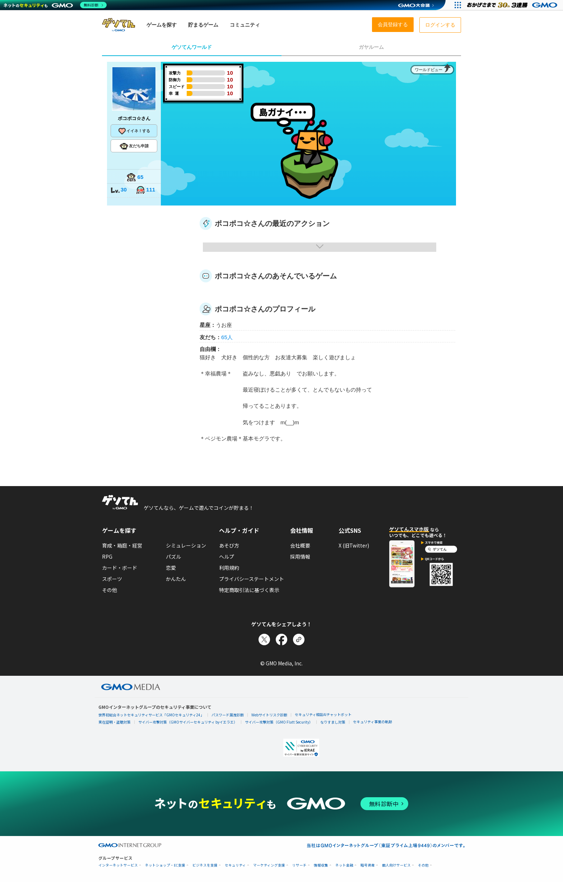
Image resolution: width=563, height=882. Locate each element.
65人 (227, 337)
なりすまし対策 (332, 722)
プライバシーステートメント (251, 578)
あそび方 (229, 545)
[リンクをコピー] (298, 639)
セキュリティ (235, 865)
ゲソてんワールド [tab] (192, 47)
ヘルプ (226, 556)
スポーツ (112, 578)
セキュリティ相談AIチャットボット (323, 714)
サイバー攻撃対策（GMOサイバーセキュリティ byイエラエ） (187, 722)
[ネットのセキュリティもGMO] (55, 5)
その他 (109, 590)
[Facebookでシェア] (281, 639)
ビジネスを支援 (205, 865)
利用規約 (229, 567)
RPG (107, 556)
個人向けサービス (396, 865)
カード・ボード (119, 567)
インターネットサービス (118, 865)
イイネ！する (134, 131)
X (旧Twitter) (354, 545)
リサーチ (299, 865)
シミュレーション (186, 545)
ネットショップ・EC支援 (165, 865)
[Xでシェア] (264, 639)
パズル (173, 556)
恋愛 (171, 567)
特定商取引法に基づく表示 (249, 590)
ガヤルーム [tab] (371, 47)
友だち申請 (134, 146)
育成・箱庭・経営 (122, 545)
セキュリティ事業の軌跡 (372, 721)
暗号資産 (367, 865)
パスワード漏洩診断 (227, 714)
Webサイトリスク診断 (269, 714)
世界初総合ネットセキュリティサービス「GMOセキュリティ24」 (151, 714)
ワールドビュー (428, 70)
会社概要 (300, 545)
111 (145, 190)
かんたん (176, 578)
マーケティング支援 (269, 865)
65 (135, 178)
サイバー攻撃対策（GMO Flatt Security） (279, 722)
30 (118, 190)
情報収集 (321, 865)
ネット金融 (344, 865)
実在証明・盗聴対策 (114, 722)
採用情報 (300, 556)
